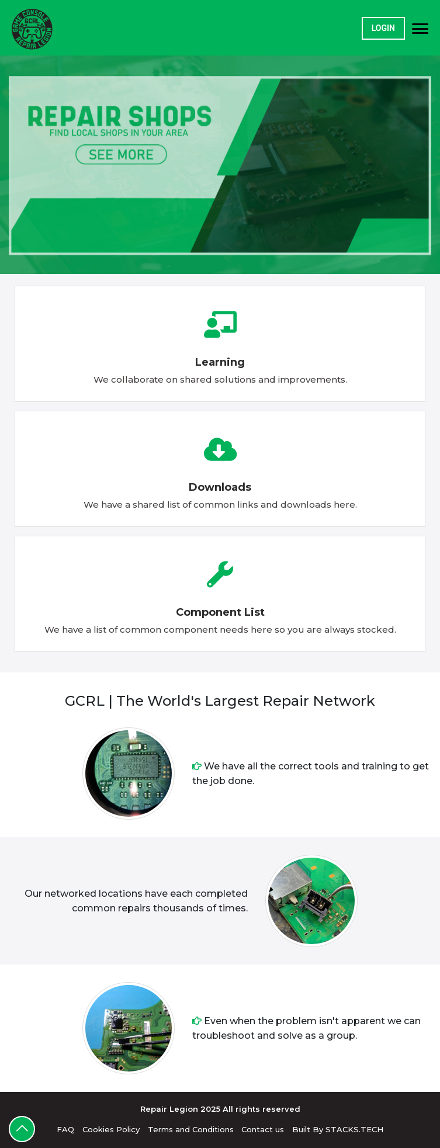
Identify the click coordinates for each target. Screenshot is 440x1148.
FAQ (65, 1129)
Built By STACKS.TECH (337, 1129)
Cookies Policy (111, 1129)
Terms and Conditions (191, 1129)
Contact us (262, 1129)
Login (383, 28)
